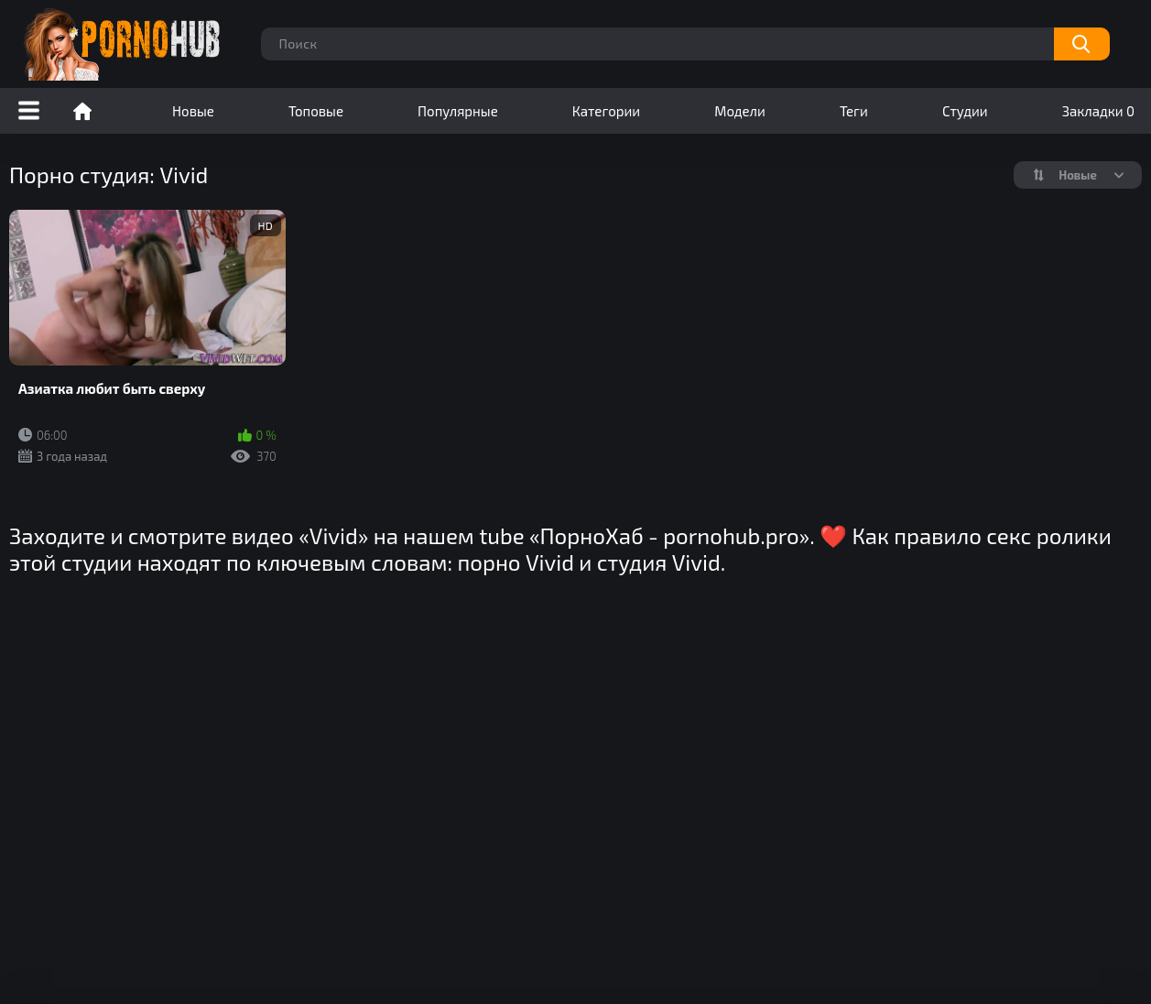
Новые (193, 111)
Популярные (458, 111)
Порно (82, 111)
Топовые (315, 111)
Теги (854, 111)
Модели (740, 111)
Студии (965, 111)
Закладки (1098, 111)
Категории (606, 111)
